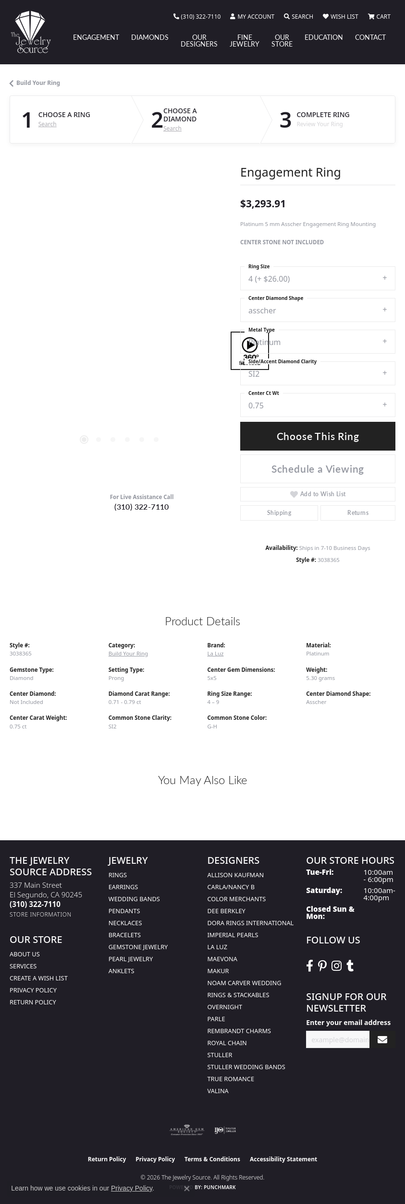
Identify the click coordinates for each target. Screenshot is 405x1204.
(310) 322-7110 (141, 506)
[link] (197, 17)
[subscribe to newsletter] (382, 1040)
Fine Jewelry (244, 40)
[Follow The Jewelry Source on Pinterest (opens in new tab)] (322, 966)
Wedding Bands (134, 898)
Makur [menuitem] (218, 970)
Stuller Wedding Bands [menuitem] (246, 1066)
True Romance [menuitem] (231, 1078)
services (23, 966)
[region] (120, 350)
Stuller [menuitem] (220, 1054)
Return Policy (33, 1002)
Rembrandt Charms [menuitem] (239, 1030)
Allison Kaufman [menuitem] (236, 874)
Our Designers (199, 40)
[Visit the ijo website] (225, 1130)
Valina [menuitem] (218, 1090)
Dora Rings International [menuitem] (251, 922)
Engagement (96, 37)
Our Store (282, 40)
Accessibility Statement (283, 1159)
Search (47, 124)
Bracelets (125, 934)
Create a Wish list (39, 978)
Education (324, 37)
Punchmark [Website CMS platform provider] (220, 1187)
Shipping (279, 513)
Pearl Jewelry (131, 958)
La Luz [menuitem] (217, 946)
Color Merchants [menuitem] (237, 898)
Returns (357, 513)
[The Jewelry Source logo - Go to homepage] (35, 32)
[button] (252, 17)
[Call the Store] (35, 904)
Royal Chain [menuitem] (227, 1042)
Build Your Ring (38, 83)
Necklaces (125, 922)
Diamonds (150, 37)
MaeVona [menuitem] (222, 958)
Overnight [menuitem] (225, 1006)
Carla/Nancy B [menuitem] (231, 886)
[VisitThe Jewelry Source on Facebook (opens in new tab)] (309, 966)
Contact (370, 37)
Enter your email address (348, 1022)
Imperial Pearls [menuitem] (233, 934)
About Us (25, 954)
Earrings (123, 886)
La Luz (216, 653)
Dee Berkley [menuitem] (226, 910)
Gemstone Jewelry (138, 946)
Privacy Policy (33, 990)
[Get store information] (41, 914)
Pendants (124, 910)
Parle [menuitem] (216, 1018)
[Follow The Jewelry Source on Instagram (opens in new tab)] (336, 966)
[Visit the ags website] (187, 1130)
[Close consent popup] (187, 1189)
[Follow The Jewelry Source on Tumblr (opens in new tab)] (350, 966)
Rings (118, 874)
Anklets (122, 970)
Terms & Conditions (212, 1159)
